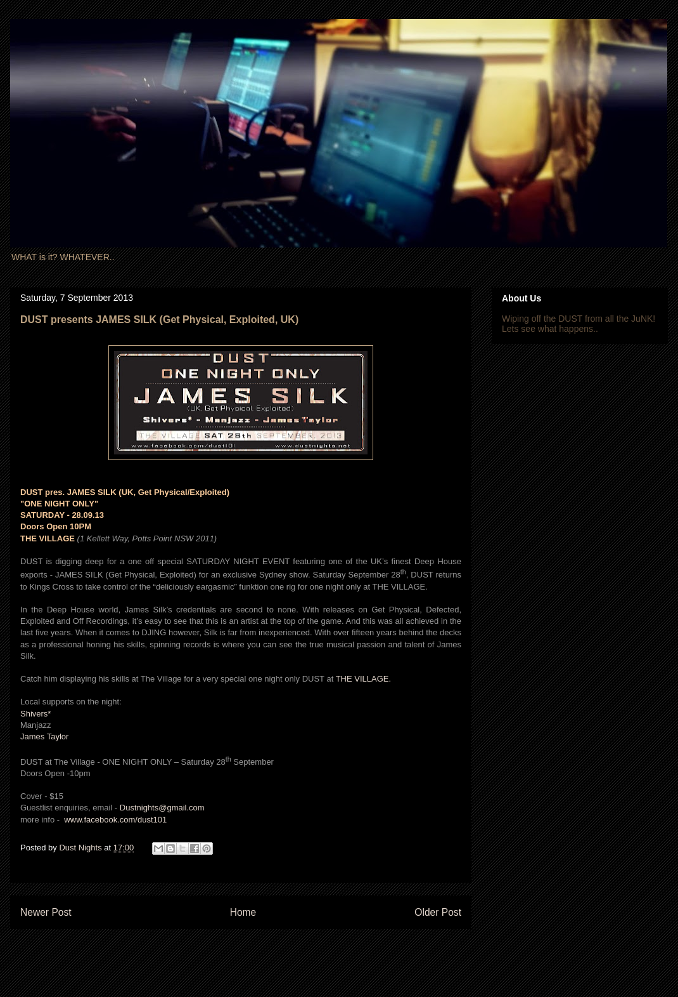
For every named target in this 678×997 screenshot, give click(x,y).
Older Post (437, 912)
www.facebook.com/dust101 (115, 819)
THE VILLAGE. (363, 678)
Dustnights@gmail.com (162, 807)
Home (243, 912)
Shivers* (35, 713)
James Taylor (44, 736)
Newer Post (46, 912)
